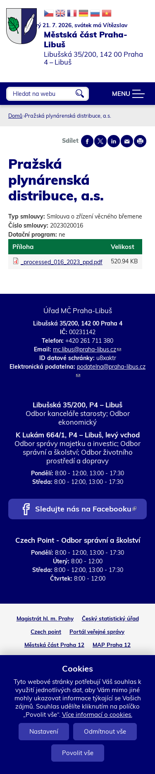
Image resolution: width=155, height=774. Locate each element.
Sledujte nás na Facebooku (85, 509)
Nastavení (43, 731)
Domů (15, 115)
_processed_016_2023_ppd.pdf (62, 262)
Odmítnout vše (105, 731)
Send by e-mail (127, 141)
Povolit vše (77, 753)
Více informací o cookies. (97, 714)
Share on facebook (87, 141)
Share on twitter (100, 141)
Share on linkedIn (113, 141)
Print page (140, 141)
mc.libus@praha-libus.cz (87, 349)
